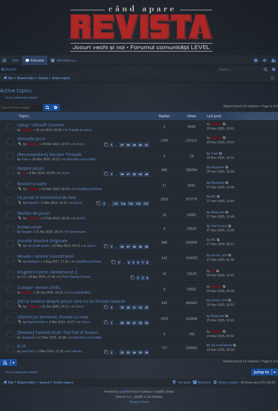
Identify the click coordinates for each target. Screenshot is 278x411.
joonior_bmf (219, 255)
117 (146, 204)
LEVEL (81, 218)
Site (15, 60)
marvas (33, 144)
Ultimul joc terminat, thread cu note (53, 317)
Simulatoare (77, 231)
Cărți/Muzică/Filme (89, 189)
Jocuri (80, 144)
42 (134, 174)
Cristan (26, 130)
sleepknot (28, 337)
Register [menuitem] (275, 61)
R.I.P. (22, 346)
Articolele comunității (80, 159)
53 (146, 323)
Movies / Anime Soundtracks (45, 256)
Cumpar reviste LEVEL (39, 287)
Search (10, 69)
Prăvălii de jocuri (80, 130)
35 (140, 352)
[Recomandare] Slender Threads (49, 154)
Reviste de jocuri (33, 213)
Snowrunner (29, 227)
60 (140, 145)
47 (128, 246)
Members (64, 60)
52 (140, 323)
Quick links (5, 61)
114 (123, 204)
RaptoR (32, 202)
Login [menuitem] (266, 61)
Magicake (217, 167)
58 (128, 145)
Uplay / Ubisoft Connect (40, 125)
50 (146, 246)
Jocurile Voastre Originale (42, 240)
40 (122, 174)
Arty (129, 396)
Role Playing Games (76, 276)
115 (131, 204)
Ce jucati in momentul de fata (46, 197)
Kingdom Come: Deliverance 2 (47, 272)
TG (23, 173)
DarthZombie (36, 322)
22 (140, 307)
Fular (25, 159)
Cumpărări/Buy (80, 292)
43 (140, 174)
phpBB (124, 391)
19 (122, 307)
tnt (23, 276)
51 (134, 323)
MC (213, 196)
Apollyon (33, 261)
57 (122, 145)
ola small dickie (38, 245)
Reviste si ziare (31, 183)
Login (28, 69)
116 (138, 204)
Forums (37, 60)
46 (122, 246)
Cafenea (76, 351)
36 (146, 352)
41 (128, 174)
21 (134, 307)
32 (122, 352)
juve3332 (27, 351)
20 (128, 307)
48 (134, 246)
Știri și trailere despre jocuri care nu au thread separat (71, 301)
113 (115, 204)
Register (47, 69)
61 (146, 145)
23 (146, 307)
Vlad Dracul (219, 226)
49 (140, 246)
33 (128, 352)
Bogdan (26, 231)
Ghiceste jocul (31, 138)
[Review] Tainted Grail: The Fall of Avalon (57, 332)
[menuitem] (167, 60)
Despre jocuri (30, 168)
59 (134, 145)
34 (134, 352)
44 (146, 174)
